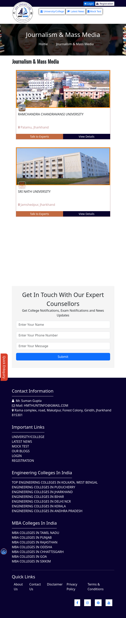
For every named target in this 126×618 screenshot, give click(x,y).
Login (89, 3)
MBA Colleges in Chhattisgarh (38, 552)
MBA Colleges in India (34, 523)
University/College (52, 11)
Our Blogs (21, 451)
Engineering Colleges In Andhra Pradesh (47, 511)
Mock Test (94, 11)
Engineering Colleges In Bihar (38, 496)
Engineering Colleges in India (42, 472)
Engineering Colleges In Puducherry (43, 487)
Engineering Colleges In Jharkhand (42, 492)
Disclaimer (55, 584)
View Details (86, 136)
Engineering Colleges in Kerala (39, 506)
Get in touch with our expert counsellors (63, 299)
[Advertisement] (63, 248)
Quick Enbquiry (4, 367)
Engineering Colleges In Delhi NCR (41, 501)
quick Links (23, 577)
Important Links (28, 427)
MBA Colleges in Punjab (32, 537)
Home (43, 44)
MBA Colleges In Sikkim (31, 561)
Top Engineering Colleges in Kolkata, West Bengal (55, 482)
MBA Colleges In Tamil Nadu (35, 533)
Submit (63, 357)
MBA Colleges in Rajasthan (35, 542)
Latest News (75, 11)
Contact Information (33, 391)
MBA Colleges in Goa (29, 556)
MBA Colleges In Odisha (32, 547)
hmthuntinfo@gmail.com (46, 405)
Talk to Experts (39, 136)
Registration (104, 3)
